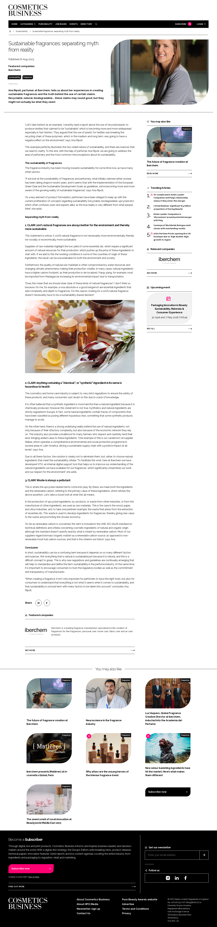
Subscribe (183, 24)
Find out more (16, 887)
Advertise (128, 904)
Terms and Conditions (135, 908)
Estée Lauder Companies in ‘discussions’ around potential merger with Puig (173, 217)
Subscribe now (157, 791)
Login (200, 24)
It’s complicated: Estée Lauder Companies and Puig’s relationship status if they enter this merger (171, 197)
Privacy (126, 913)
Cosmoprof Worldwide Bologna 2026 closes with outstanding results (172, 227)
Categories (26, 24)
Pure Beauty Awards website (139, 899)
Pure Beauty (45, 24)
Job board (61, 24)
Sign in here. (33, 877)
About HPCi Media (87, 904)
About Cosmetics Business (93, 899)
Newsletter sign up (88, 908)
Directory (86, 24)
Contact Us (83, 913)
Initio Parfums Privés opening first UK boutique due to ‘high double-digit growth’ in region (172, 236)
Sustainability (14, 77)
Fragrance (28, 77)
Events (74, 24)
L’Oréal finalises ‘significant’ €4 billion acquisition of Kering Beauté (172, 207)
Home (14, 24)
